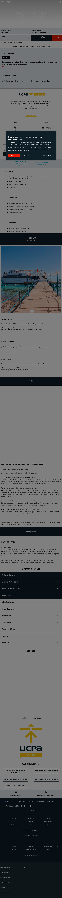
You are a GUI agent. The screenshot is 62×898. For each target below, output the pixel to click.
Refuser (26, 155)
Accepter (13, 155)
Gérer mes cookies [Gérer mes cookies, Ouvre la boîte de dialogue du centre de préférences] (47, 155)
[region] (31, 145)
